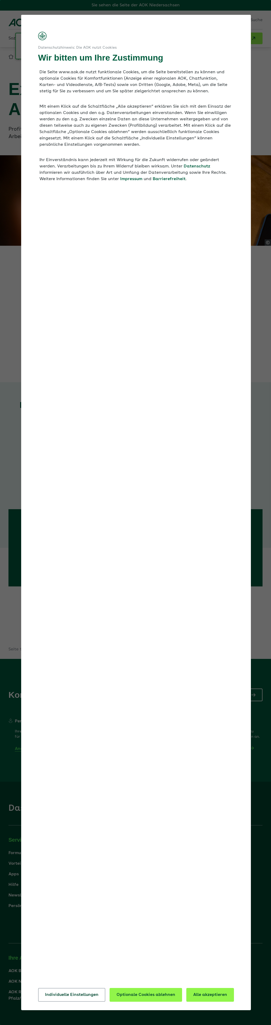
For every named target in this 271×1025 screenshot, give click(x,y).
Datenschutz (197, 166)
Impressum (131, 179)
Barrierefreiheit (169, 179)
